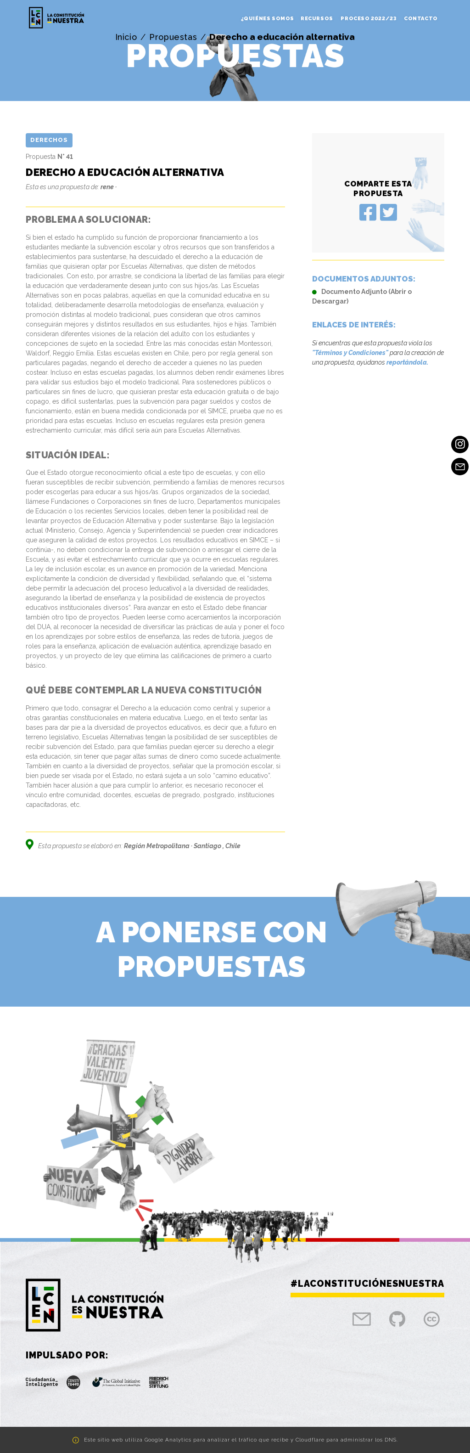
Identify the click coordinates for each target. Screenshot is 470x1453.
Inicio (126, 37)
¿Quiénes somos (267, 19)
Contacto (421, 19)
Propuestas (173, 37)
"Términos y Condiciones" (350, 352)
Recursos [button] (317, 19)
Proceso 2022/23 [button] (369, 19)
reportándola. (407, 362)
